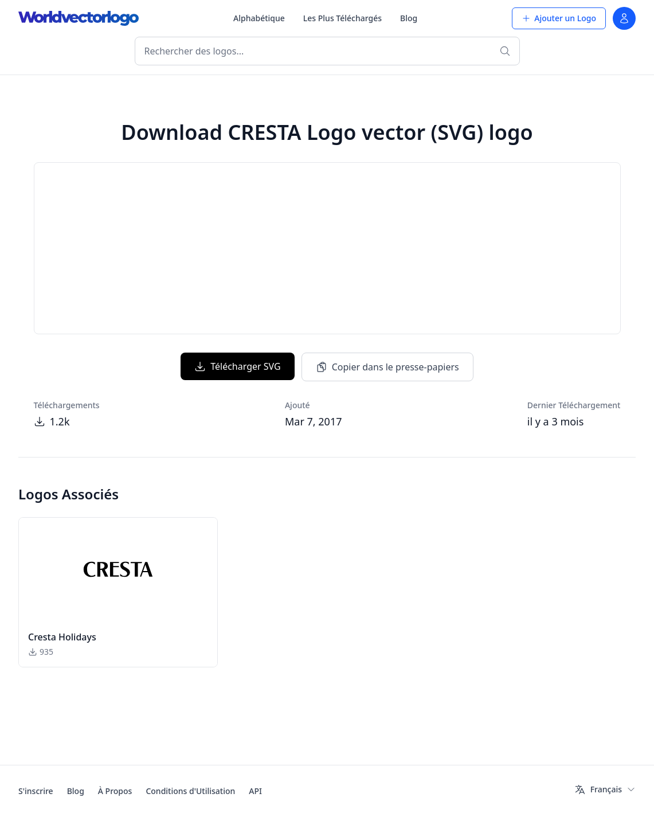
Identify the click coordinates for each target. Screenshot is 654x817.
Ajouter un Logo (559, 18)
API (255, 790)
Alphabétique (259, 18)
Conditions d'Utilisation (190, 790)
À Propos (115, 790)
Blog (408, 18)
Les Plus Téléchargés (342, 18)
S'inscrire (35, 790)
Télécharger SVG (237, 366)
